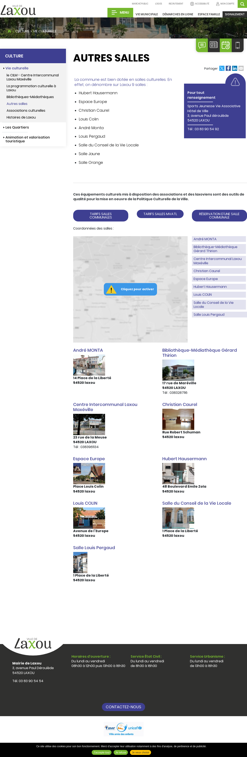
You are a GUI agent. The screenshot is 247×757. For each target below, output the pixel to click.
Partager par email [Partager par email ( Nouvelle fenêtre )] (241, 68)
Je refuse (120, 752)
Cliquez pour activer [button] (137, 289)
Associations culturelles (26, 110)
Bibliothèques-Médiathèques (30, 96)
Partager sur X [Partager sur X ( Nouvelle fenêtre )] (221, 68)
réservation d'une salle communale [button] (219, 215)
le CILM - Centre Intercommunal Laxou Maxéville (33, 77)
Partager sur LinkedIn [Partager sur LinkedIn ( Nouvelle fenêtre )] (234, 68)
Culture (22, 31)
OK (242, 4)
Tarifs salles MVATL (160, 213)
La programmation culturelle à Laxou (31, 88)
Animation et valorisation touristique (28, 139)
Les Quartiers (17, 127)
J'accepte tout (101, 752)
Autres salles (17, 103)
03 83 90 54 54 (31, 680)
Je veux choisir (140, 752)
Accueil (9, 31)
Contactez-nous (123, 707)
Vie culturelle (45, 31)
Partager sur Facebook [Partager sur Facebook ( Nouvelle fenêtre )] (228, 68)
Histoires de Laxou (21, 117)
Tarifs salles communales (101, 215)
